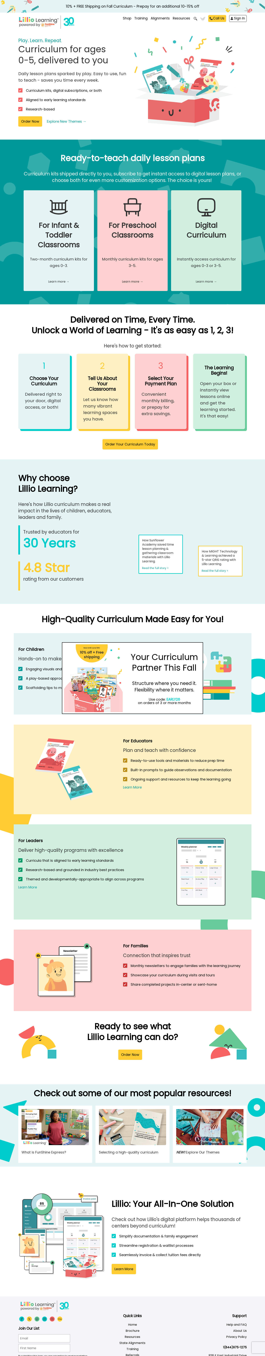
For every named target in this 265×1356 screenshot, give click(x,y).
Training (132, 1349)
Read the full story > (155, 568)
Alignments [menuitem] (160, 18)
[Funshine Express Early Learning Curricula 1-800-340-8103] (54, 22)
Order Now (30, 121)
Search (195, 19)
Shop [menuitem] (127, 18)
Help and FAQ (236, 1324)
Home (132, 1324)
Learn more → (58, 281)
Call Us (218, 18)
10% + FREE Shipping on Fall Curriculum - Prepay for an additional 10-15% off (132, 6)
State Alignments (132, 1343)
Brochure (132, 1331)
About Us (240, 1331)
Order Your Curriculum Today (130, 444)
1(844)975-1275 (235, 1347)
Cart (203, 19)
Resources (181, 18)
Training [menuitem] (141, 18)
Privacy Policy (236, 1337)
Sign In (239, 18)
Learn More (132, 787)
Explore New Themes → (66, 121)
